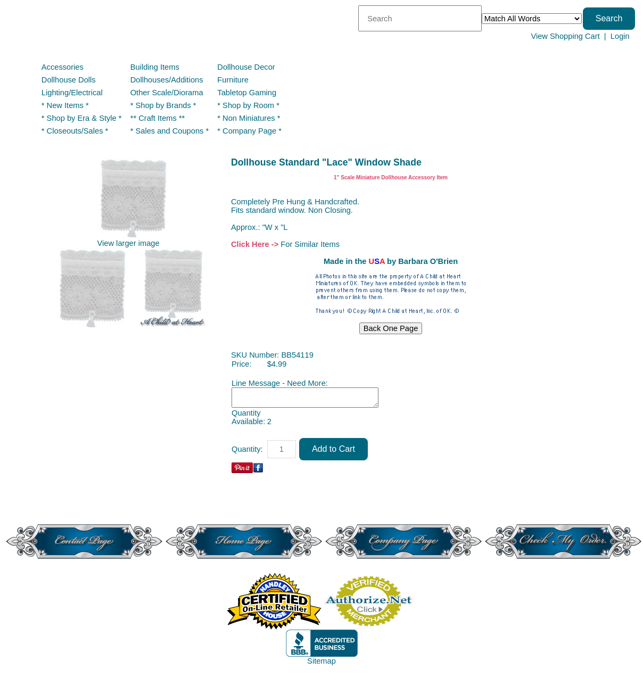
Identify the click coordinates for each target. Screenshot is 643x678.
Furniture (233, 80)
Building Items (154, 67)
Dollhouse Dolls (69, 80)
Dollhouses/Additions (166, 80)
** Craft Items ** (157, 118)
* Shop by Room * (248, 105)
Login (620, 36)
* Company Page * (249, 131)
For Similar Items (310, 244)
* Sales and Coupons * (169, 131)
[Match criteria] (532, 18)
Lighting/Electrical (73, 92)
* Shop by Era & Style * (82, 118)
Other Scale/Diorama (166, 92)
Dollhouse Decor (246, 67)
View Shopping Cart (565, 36)
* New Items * (65, 105)
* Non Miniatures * (248, 118)
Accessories (63, 67)
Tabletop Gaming (246, 92)
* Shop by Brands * (163, 105)
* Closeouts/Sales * (75, 131)
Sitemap (321, 661)
